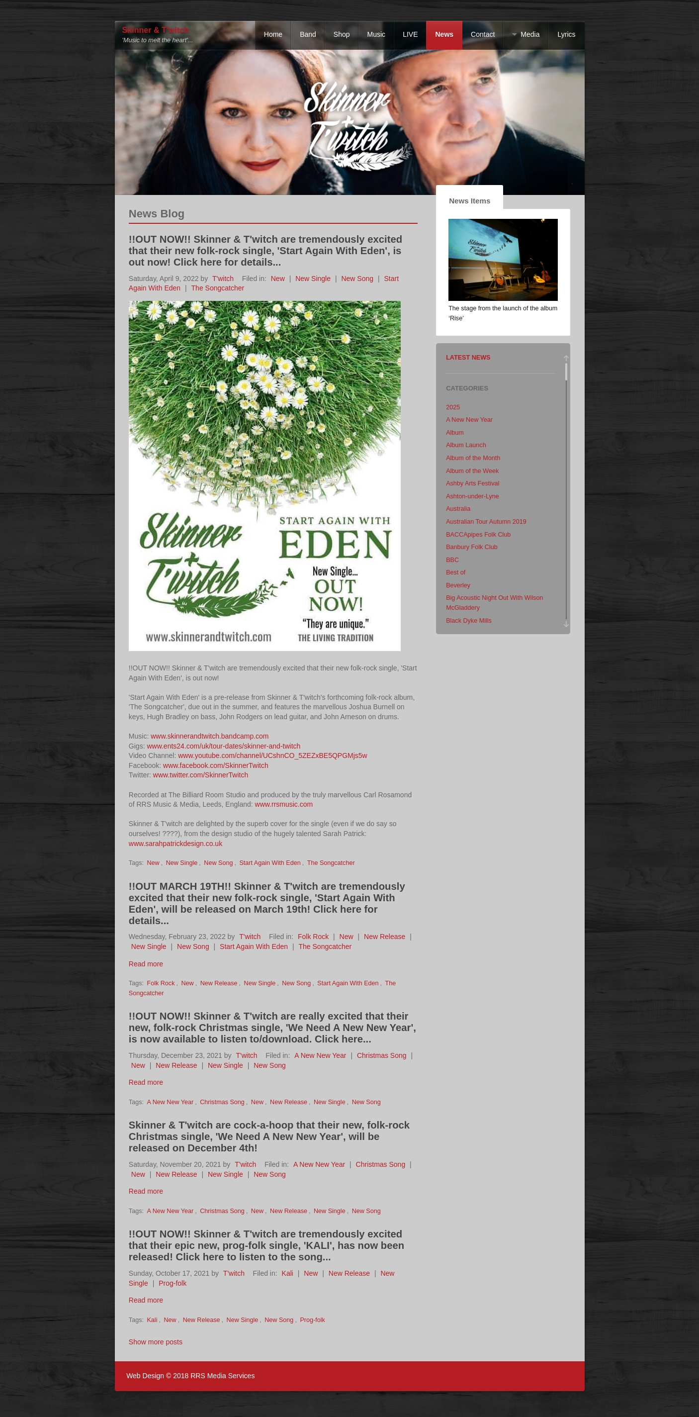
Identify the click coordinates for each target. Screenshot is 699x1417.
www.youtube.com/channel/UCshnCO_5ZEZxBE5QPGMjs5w (272, 755)
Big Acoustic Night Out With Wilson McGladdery (494, 602)
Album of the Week (472, 471)
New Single (313, 279)
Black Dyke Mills (469, 620)
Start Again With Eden (269, 862)
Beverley (458, 585)
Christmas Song (382, 1055)
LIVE (410, 34)
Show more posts (155, 1342)
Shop (342, 34)
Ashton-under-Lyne (472, 496)
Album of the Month (473, 458)
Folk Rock (313, 937)
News (444, 34)
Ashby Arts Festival (472, 483)
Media (530, 34)
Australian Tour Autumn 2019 (486, 521)
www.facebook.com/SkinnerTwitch (215, 765)
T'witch (223, 279)
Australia (458, 508)
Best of (455, 572)
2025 (453, 407)
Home (273, 34)
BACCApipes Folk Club (478, 534)
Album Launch (466, 445)
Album (455, 432)
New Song (357, 279)
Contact (483, 34)
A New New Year (320, 1055)
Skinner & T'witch (155, 30)
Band (308, 34)
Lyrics (566, 34)
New (278, 279)
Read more (146, 964)
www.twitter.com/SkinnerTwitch (200, 775)
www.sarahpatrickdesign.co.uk (175, 844)
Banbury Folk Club (472, 547)
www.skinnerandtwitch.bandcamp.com (209, 736)
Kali (287, 1273)
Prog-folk (172, 1283)
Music (376, 34)
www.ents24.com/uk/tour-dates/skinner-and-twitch (223, 746)
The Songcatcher (218, 288)
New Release (384, 937)
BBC (452, 560)
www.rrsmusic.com (284, 804)
